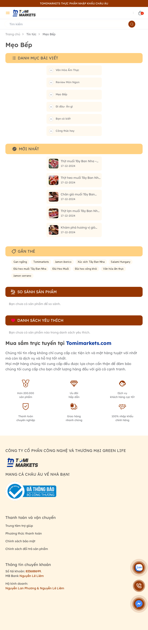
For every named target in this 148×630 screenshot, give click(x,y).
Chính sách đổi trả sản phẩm (26, 549)
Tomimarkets (41, 262)
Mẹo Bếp (49, 34)
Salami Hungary (120, 262)
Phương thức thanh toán (23, 533)
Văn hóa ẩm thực (113, 269)
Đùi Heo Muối (60, 269)
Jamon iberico (63, 262)
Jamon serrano (22, 276)
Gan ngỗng (20, 262)
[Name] (131, 24)
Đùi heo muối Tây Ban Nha (29, 269)
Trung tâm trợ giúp (19, 526)
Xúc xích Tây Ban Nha (91, 262)
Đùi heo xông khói (86, 269)
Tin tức (31, 34)
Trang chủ (12, 34)
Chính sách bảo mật (20, 541)
